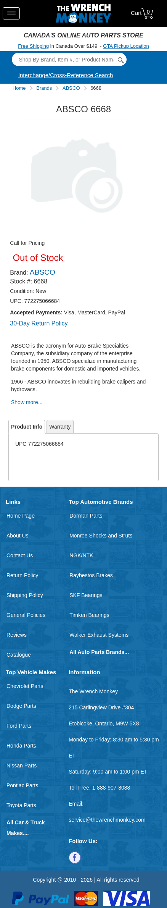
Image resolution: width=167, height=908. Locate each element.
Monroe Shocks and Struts (100, 535)
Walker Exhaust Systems (98, 635)
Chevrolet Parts (24, 686)
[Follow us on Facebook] (75, 857)
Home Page (20, 516)
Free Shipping (33, 46)
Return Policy (22, 575)
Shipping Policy (24, 595)
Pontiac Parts (22, 785)
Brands (44, 88)
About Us (17, 535)
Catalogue (18, 655)
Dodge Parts (21, 706)
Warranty (60, 427)
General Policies (25, 615)
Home (19, 88)
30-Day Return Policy (38, 323)
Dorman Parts (85, 516)
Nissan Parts (21, 765)
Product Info (26, 427)
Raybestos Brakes (91, 575)
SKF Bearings (85, 595)
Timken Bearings (89, 615)
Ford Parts (18, 726)
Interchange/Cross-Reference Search (65, 75)
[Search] (69, 59)
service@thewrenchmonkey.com (107, 820)
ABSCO (71, 88)
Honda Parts (21, 746)
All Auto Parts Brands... (99, 652)
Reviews (16, 635)
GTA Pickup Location (126, 46)
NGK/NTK (81, 555)
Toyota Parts (21, 805)
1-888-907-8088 (111, 788)
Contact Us (19, 555)
